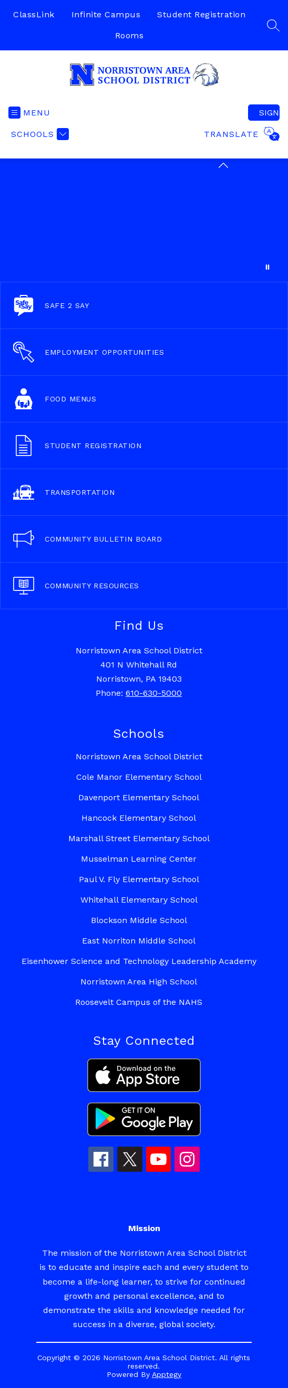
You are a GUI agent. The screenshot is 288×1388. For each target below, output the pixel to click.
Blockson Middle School (139, 920)
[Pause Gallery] (267, 267)
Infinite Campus (106, 14)
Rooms (129, 35)
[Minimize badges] (223, 165)
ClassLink (34, 14)
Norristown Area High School (138, 982)
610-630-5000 (154, 693)
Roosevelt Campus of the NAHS (138, 1002)
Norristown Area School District (139, 756)
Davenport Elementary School (138, 797)
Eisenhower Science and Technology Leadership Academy (139, 961)
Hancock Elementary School (138, 818)
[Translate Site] (240, 134)
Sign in (269, 113)
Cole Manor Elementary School (139, 777)
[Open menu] (29, 112)
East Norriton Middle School (139, 941)
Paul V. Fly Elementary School (139, 879)
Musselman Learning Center (139, 859)
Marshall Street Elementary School (139, 838)
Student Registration (201, 14)
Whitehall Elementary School (139, 900)
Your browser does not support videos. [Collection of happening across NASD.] (144, 220)
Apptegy (166, 1374)
